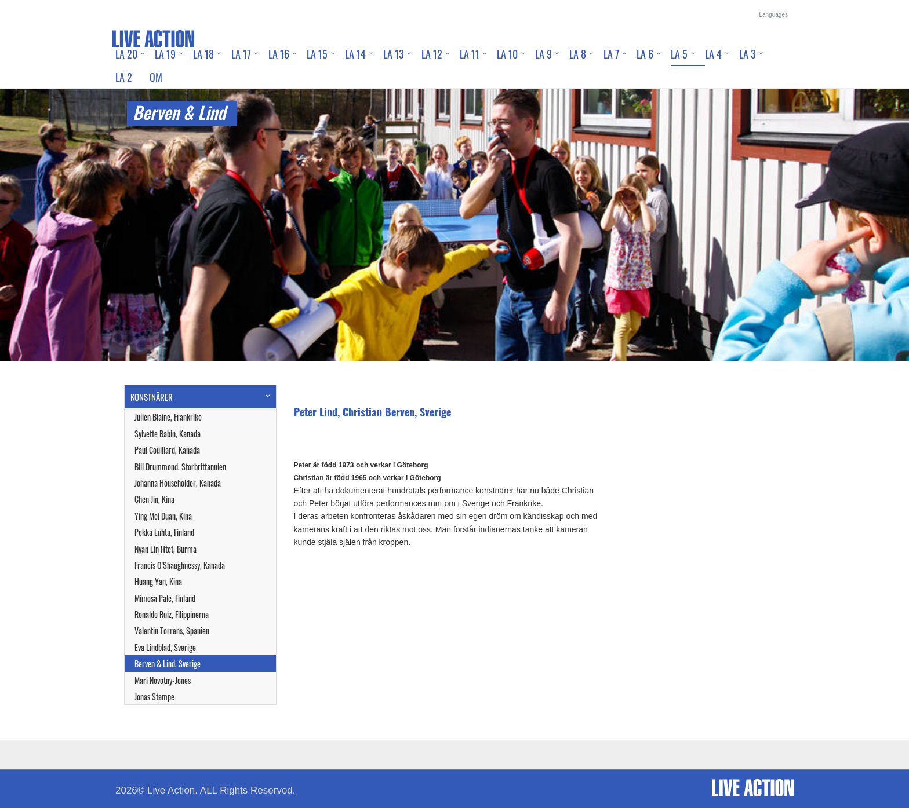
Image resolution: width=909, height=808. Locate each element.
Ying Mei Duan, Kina (163, 516)
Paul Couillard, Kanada (167, 450)
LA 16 (278, 53)
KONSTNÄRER (151, 396)
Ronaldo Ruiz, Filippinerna (171, 614)
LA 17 (241, 53)
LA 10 (507, 53)
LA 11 (469, 53)
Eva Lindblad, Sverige (165, 647)
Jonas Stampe (154, 696)
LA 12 (431, 53)
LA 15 (317, 53)
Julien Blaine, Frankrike (168, 417)
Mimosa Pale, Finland (164, 598)
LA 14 (355, 53)
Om (156, 77)
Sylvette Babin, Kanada (167, 433)
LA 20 (126, 53)
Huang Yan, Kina (158, 581)
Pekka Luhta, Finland (164, 532)
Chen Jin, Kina (154, 499)
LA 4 (713, 53)
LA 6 (645, 53)
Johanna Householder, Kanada (177, 483)
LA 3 (747, 53)
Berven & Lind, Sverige (167, 663)
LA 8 (577, 53)
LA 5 (679, 53)
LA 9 (543, 53)
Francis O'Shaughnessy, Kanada (179, 565)
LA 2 (123, 77)
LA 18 (203, 53)
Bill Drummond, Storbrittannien (180, 466)
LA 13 (393, 53)
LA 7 (611, 53)
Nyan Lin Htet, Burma (165, 549)
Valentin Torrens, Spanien (171, 630)
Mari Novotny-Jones (162, 680)
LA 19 (165, 53)
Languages (773, 15)
